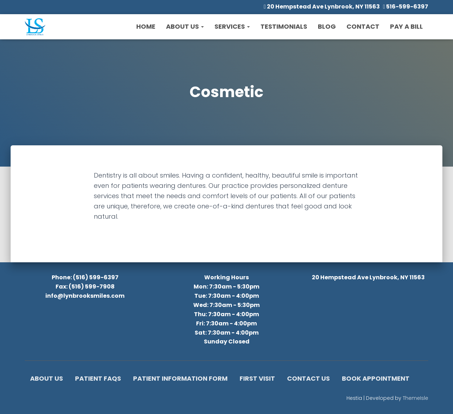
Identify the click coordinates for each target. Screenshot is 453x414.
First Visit (257, 378)
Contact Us (308, 378)
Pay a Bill (406, 26)
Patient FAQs (98, 378)
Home (145, 26)
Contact (362, 26)
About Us (185, 26)
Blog (327, 26)
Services (232, 26)
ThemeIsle (415, 398)
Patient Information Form (180, 378)
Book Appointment (375, 378)
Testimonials (283, 26)
